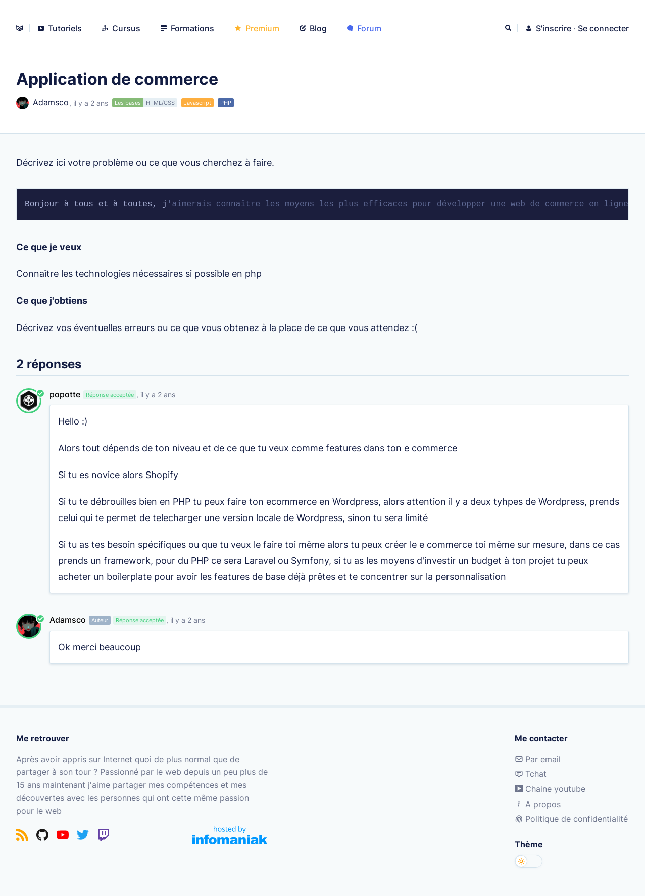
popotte (64, 394)
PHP (225, 103)
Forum (364, 28)
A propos (538, 804)
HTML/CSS (160, 103)
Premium (256, 28)
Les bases (128, 103)
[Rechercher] (509, 28)
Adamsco (42, 103)
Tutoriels (60, 28)
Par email (538, 759)
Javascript (197, 103)
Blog (313, 28)
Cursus (121, 28)
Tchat (531, 773)
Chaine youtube (550, 788)
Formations (187, 28)
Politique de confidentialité (571, 818)
